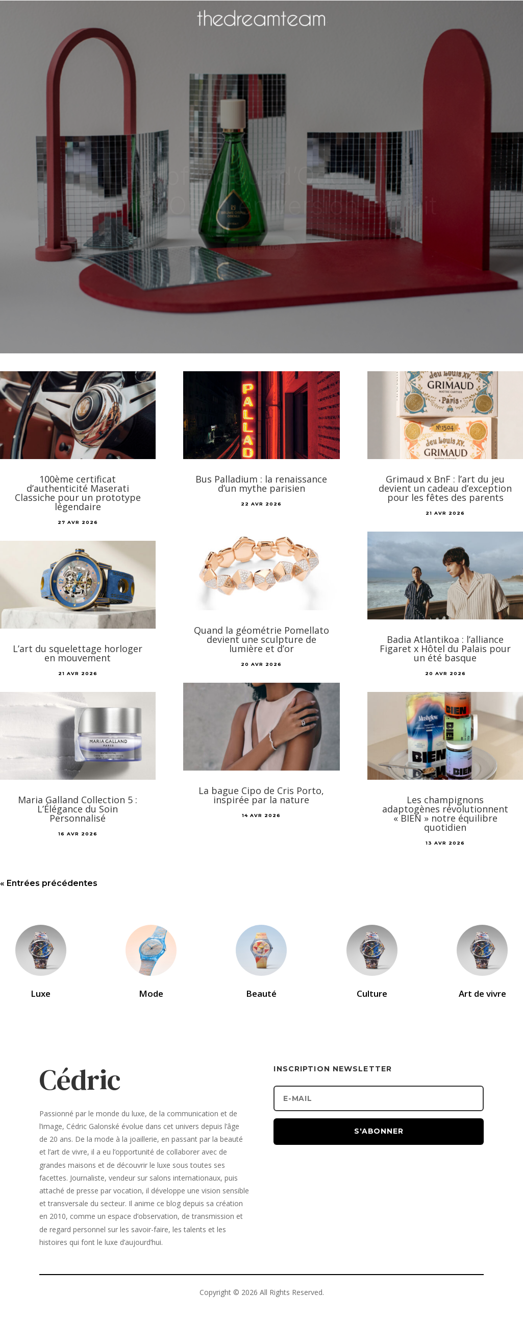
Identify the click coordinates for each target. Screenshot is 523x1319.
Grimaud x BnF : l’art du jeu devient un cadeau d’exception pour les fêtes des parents (445, 488)
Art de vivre (482, 993)
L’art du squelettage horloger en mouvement (77, 653)
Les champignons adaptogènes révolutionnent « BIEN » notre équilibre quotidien (445, 813)
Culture (372, 993)
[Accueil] (261, 33)
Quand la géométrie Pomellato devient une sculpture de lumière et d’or (261, 639)
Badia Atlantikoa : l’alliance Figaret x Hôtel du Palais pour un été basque (445, 648)
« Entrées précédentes (48, 883)
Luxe (41, 993)
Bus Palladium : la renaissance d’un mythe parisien (261, 483)
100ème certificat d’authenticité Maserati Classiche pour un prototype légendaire (78, 493)
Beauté (261, 993)
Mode (151, 993)
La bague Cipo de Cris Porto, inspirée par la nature (261, 795)
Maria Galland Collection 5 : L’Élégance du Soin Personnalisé (77, 809)
